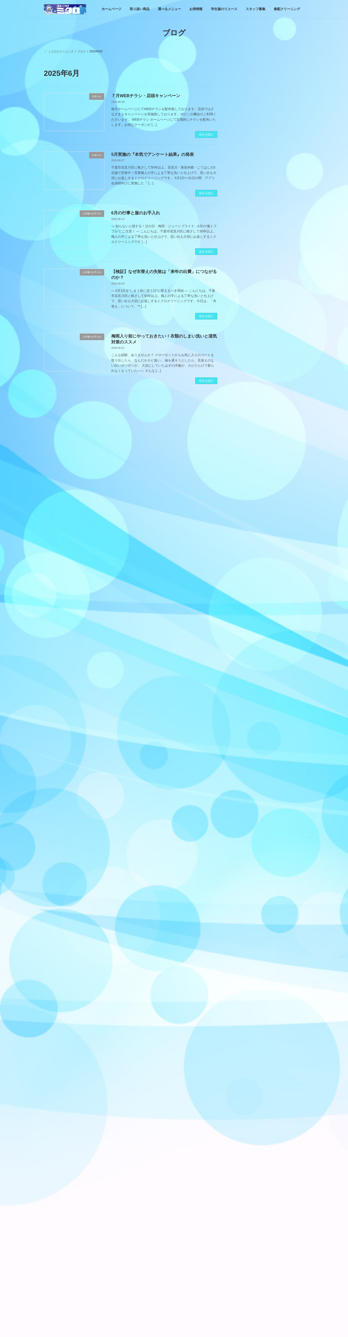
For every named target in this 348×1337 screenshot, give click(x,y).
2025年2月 (243, 904)
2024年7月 (243, 967)
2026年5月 (243, 768)
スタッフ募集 (189, 1254)
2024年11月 (244, 931)
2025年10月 (244, 832)
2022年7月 (243, 1167)
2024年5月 (243, 985)
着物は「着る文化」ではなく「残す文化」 (253, 1329)
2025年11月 (244, 822)
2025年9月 (243, 841)
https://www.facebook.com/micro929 (262, 371)
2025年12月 (244, 813)
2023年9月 (243, 1058)
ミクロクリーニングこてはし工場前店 (163, 1311)
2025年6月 (243, 868)
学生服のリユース (161, 1254)
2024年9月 (243, 949)
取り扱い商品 (245, 224)
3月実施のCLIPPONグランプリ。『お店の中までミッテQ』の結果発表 (282, 550)
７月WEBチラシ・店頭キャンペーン (145, 95)
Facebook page (268, 340)
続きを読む (206, 134)
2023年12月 (244, 1031)
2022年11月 (244, 1139)
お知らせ (242, 233)
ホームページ (56, 1254)
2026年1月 (243, 804)
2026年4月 (243, 777)
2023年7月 (243, 1067)
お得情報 (245, 251)
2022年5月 (243, 1185)
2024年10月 (244, 940)
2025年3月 (243, 895)
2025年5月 (243, 877)
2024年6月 (243, 976)
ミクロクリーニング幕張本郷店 (158, 1303)
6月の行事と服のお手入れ (135, 213)
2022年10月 (244, 1149)
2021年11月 (244, 1230)
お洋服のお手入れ (248, 278)
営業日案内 (247, 242)
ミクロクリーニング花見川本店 (158, 1295)
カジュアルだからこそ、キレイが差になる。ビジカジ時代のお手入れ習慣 (279, 84)
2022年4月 (243, 1194)
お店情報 (242, 305)
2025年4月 (243, 886)
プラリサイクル (148, 1327)
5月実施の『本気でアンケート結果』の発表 (152, 154)
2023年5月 (243, 1085)
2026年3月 (243, 786)
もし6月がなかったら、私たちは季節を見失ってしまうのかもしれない (279, 111)
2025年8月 (243, 850)
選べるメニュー (110, 1254)
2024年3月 (243, 1004)
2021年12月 (244, 1221)
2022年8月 (243, 1158)
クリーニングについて (251, 269)
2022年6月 (243, 1176)
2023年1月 (243, 1121)
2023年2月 (243, 1112)
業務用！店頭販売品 (250, 297)
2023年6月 (243, 1076)
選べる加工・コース (250, 260)
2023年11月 (244, 1040)
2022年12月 (244, 1131)
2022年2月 (243, 1212)
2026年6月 (243, 759)
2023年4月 (243, 1094)
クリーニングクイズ (250, 287)
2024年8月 (243, 958)
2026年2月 (243, 795)
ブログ (143, 1287)
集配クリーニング (219, 1254)
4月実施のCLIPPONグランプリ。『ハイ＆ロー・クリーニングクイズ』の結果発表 (279, 137)
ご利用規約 (146, 1320)
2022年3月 (243, 1203)
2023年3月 (243, 1103)
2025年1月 (243, 913)
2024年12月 (244, 922)
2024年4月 (243, 995)
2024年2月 (243, 1013)
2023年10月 (244, 1049)
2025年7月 (243, 859)
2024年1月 (243, 1022)
